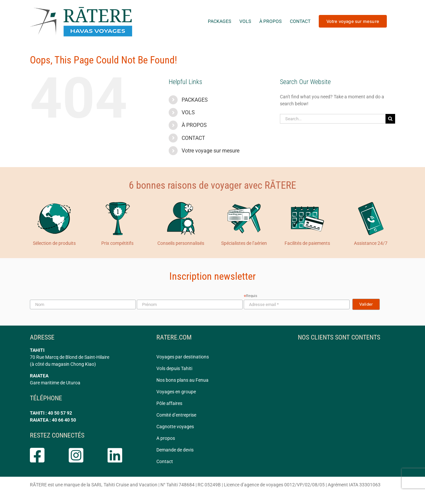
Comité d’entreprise (176, 415)
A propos (165, 438)
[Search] (390, 119)
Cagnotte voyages (175, 426)
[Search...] (332, 119)
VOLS (188, 112)
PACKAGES (195, 100)
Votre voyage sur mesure (210, 151)
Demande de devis (175, 449)
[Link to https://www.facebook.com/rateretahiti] (43, 455)
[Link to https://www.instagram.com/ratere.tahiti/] (82, 455)
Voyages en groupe (176, 391)
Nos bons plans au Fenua (182, 380)
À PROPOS (194, 125)
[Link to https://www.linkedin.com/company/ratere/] (121, 455)
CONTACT (193, 138)
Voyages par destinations (182, 356)
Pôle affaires (169, 403)
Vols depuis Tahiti (174, 368)
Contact (164, 461)
